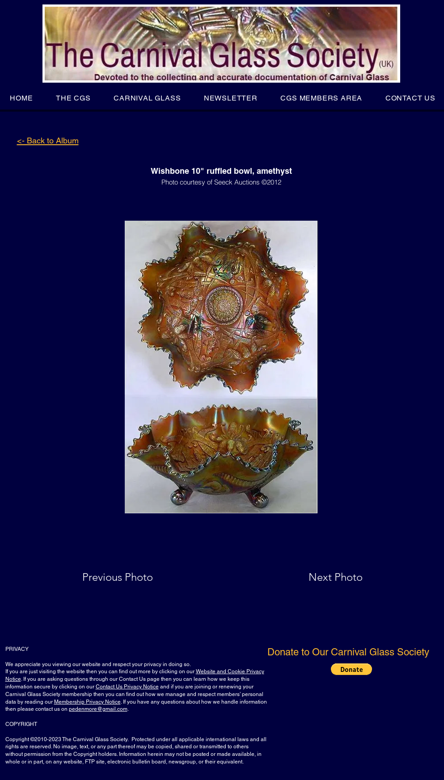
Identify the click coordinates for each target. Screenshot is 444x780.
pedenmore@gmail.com (98, 709)
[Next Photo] (318, 577)
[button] (73, 98)
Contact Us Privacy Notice (127, 687)
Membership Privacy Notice (87, 702)
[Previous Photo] (130, 577)
